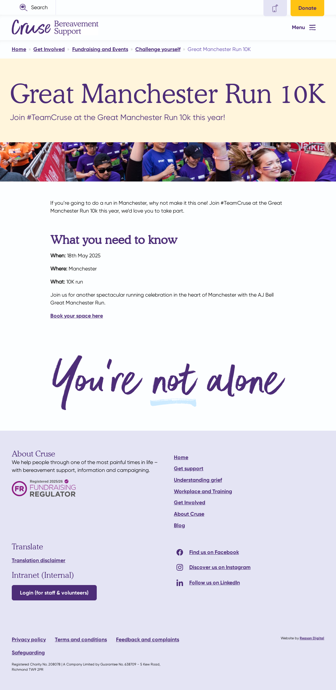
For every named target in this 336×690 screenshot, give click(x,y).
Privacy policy (29, 639)
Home (181, 457)
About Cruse (189, 514)
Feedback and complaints (147, 639)
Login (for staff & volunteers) (54, 593)
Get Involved (189, 502)
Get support (188, 468)
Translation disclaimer (38, 560)
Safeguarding (28, 652)
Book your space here (76, 316)
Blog (179, 525)
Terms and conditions (81, 639)
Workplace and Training (203, 491)
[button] (34, 7)
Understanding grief (198, 480)
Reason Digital (312, 638)
